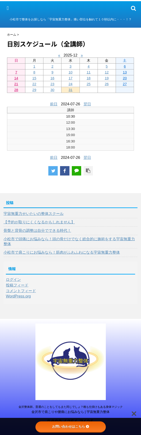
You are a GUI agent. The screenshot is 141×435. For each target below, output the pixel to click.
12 (107, 72)
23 (52, 84)
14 (16, 78)
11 (89, 72)
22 (34, 84)
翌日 (87, 104)
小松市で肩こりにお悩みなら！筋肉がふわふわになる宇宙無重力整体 (62, 252)
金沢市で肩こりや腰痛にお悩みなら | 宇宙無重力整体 (70, 412)
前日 (53, 104)
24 (70, 84)
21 (16, 84)
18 (89, 78)
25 (89, 84)
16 (52, 78)
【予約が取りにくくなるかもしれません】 (39, 222)
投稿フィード (17, 285)
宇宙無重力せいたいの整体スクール (34, 214)
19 (107, 78)
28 (16, 90)
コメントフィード (21, 291)
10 (70, 72)
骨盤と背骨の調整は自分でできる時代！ (37, 231)
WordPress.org (18, 296)
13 (125, 72)
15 (34, 78)
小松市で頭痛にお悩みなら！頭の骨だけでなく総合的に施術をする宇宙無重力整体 (69, 241)
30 (52, 90)
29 (34, 90)
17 (70, 78)
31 (70, 90)
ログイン (13, 280)
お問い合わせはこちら (70, 426)
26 (107, 84)
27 (125, 84)
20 (125, 78)
